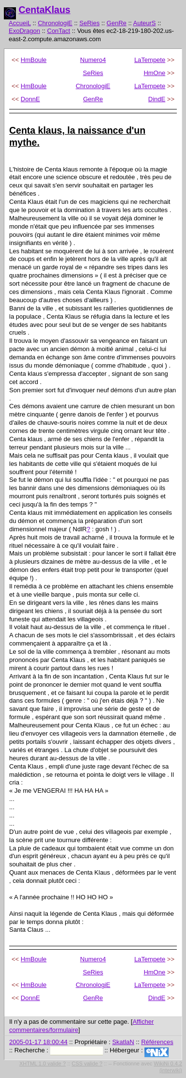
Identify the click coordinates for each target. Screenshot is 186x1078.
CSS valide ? (87, 1063)
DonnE (30, 99)
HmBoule (33, 59)
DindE (156, 99)
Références (157, 1042)
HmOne (154, 73)
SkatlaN (123, 1042)
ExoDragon (24, 30)
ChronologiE (55, 23)
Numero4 (93, 59)
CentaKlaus (44, 9)
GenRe (117, 23)
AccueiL (20, 23)
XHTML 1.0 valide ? (42, 1063)
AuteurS (144, 23)
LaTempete (149, 59)
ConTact (59, 30)
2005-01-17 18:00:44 (38, 1042)
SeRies (89, 23)
